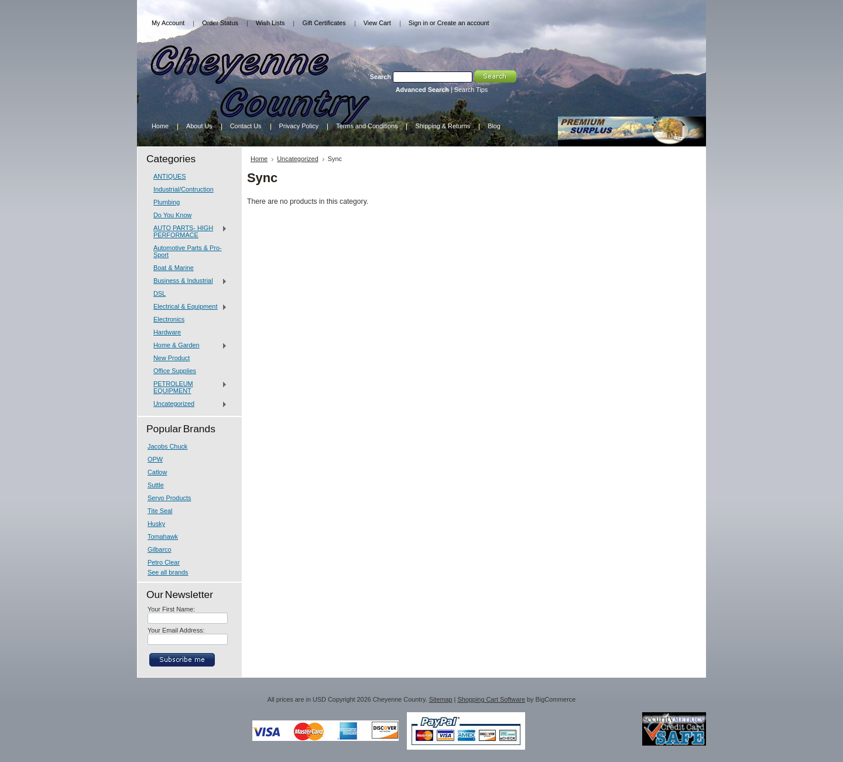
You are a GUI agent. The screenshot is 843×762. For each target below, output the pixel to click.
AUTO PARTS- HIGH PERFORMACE (187, 231)
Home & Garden (187, 345)
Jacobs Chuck (167, 446)
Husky (156, 523)
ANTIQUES (169, 176)
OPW (155, 459)
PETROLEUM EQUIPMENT (187, 387)
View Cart (377, 22)
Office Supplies (174, 370)
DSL (159, 293)
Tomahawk (163, 536)
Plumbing (166, 202)
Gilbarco (160, 549)
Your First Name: (171, 609)
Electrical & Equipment (187, 307)
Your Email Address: (176, 630)
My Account (168, 22)
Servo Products (169, 497)
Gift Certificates (323, 22)
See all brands (168, 572)
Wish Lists (270, 22)
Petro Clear (164, 562)
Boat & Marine (173, 267)
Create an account (463, 22)
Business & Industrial (187, 281)
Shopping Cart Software (491, 699)
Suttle (156, 484)
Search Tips (471, 89)
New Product (171, 357)
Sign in (418, 22)
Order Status (220, 22)
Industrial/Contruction (183, 189)
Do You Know (172, 214)
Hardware (167, 332)
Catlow (157, 472)
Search (380, 76)
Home (259, 158)
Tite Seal (160, 510)
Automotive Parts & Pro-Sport (187, 251)
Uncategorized (187, 404)
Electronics (168, 319)
